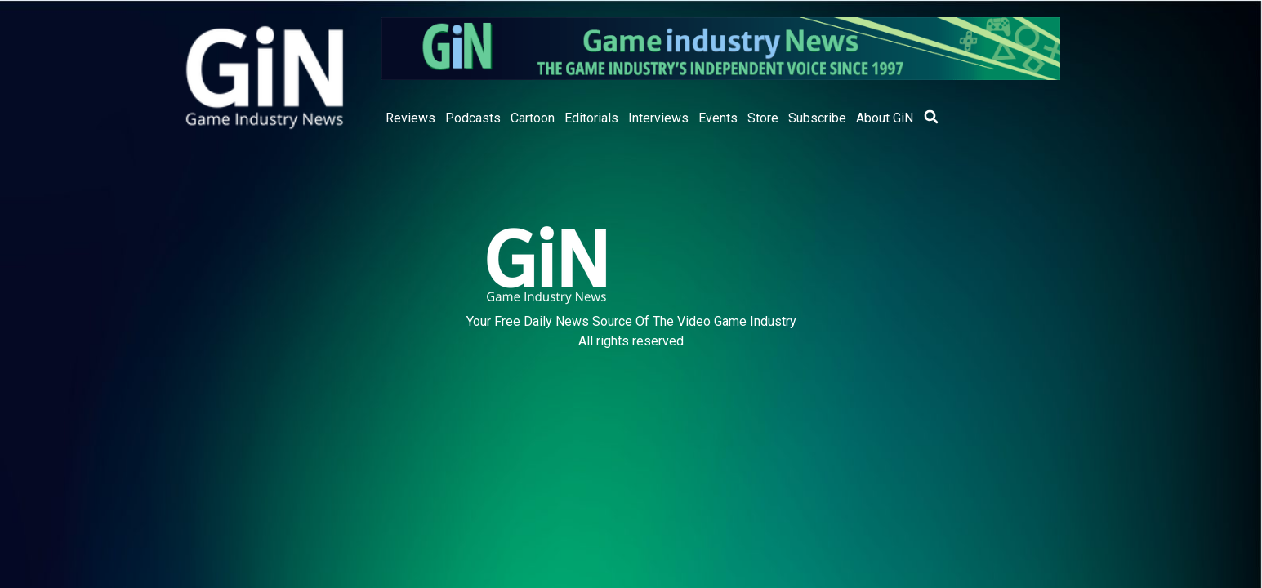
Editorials (591, 118)
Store (762, 118)
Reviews (410, 118)
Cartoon (533, 118)
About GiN (884, 118)
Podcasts (473, 118)
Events (718, 118)
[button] (931, 117)
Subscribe (817, 118)
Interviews (658, 118)
